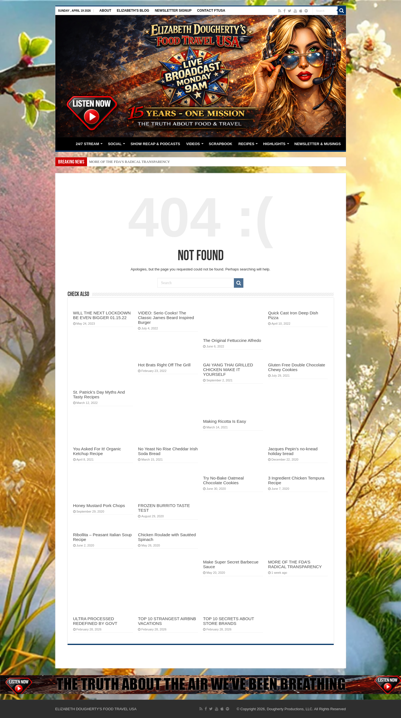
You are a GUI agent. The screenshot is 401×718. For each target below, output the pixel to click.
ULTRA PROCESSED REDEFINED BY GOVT (95, 621)
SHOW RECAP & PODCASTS (155, 144)
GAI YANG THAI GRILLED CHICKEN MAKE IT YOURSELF (228, 369)
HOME (65, 143)
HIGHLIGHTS (274, 144)
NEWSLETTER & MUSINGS (317, 144)
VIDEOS (193, 144)
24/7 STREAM (87, 144)
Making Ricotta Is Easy (224, 421)
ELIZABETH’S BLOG (133, 11)
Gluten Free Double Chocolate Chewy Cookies (296, 367)
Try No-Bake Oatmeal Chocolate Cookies (223, 480)
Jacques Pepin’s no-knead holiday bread (293, 451)
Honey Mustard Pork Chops (99, 505)
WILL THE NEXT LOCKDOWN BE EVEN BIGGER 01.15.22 (102, 315)
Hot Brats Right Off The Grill (164, 364)
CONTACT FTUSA (211, 11)
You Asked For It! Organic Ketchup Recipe (97, 451)
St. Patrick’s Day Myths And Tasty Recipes (99, 394)
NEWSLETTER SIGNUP (173, 11)
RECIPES (246, 144)
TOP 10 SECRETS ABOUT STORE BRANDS (228, 621)
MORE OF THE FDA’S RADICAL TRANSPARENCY (129, 162)
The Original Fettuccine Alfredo (232, 340)
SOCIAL (115, 144)
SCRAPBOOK (220, 144)
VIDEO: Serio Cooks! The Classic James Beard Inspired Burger (166, 317)
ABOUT (105, 11)
